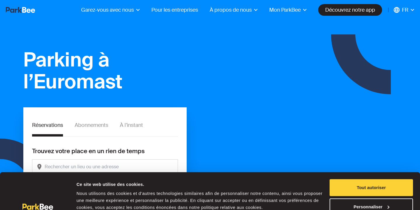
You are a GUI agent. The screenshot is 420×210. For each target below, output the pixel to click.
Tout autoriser (371, 156)
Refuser (371, 194)
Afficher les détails (96, 192)
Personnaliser (371, 175)
